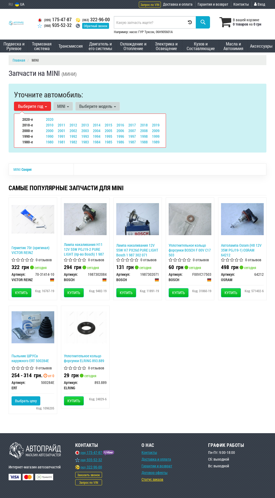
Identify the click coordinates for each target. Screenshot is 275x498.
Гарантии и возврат (157, 465)
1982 (73, 141)
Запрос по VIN (149, 4)
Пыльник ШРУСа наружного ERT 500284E (30, 358)
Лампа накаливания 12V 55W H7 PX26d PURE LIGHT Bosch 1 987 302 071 (137, 250)
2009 (156, 130)
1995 (108, 136)
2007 (132, 130)
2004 (96, 130)
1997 (132, 136)
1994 (96, 136)
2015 (108, 125)
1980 (49, 141)
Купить (21, 292)
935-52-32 (55, 25)
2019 (156, 125)
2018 (144, 125)
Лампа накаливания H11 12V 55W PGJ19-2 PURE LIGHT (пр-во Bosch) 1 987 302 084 (84, 252)
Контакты (241, 4)
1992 (73, 136)
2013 (85, 125)
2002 (73, 130)
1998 (144, 136)
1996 (120, 136)
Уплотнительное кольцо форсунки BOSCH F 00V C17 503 (190, 250)
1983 (85, 141)
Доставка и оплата (178, 4)
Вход (259, 4)
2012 (73, 125)
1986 (120, 141)
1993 (85, 136)
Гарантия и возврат (213, 4)
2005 (108, 130)
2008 (144, 130)
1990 (49, 136)
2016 (120, 125)
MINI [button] (63, 106)
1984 (96, 141)
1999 (156, 136)
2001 (61, 130)
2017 (132, 125)
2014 (96, 125)
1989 (156, 141)
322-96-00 (93, 19)
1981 (61, 141)
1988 (144, 141)
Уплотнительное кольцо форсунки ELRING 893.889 (84, 358)
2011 (61, 125)
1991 (61, 136)
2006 (120, 130)
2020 (49, 119)
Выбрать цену (26, 400)
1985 (108, 141)
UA (19, 4)
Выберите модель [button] (97, 106)
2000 (49, 130)
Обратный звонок (95, 26)
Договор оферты (155, 472)
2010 (49, 125)
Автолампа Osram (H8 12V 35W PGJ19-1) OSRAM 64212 (241, 250)
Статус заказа (152, 479)
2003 (85, 130)
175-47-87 (55, 19)
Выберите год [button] (32, 106)
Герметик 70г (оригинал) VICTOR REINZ (30, 250)
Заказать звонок (88, 475)
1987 (132, 141)
